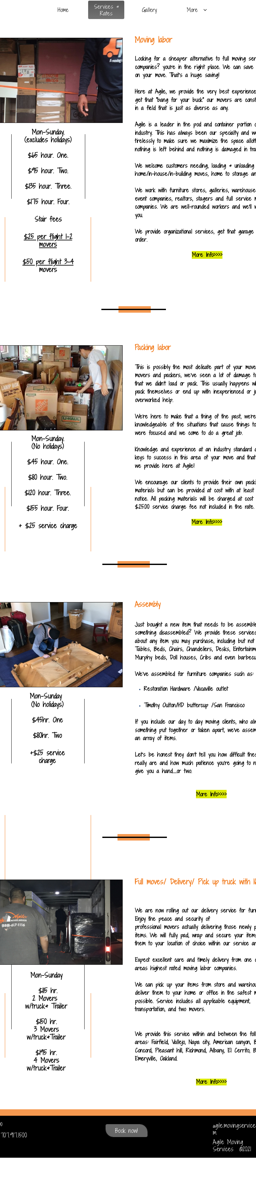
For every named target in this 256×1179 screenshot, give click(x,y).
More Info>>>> (211, 1081)
